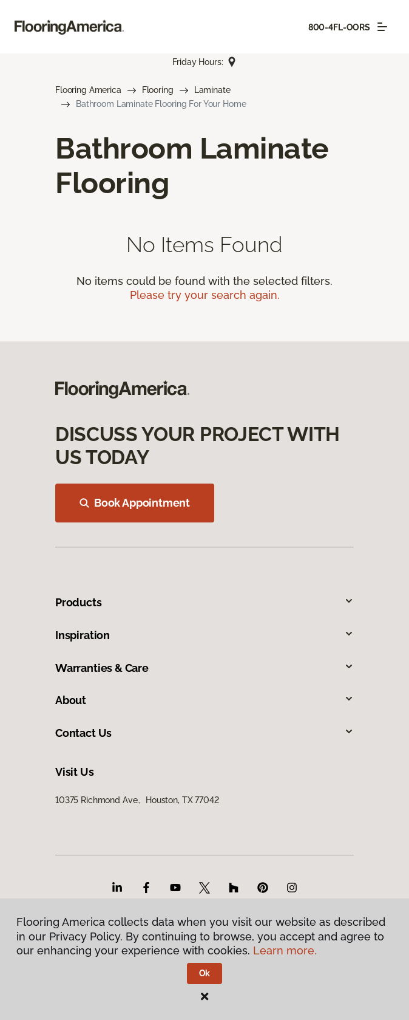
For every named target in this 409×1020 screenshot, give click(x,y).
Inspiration (204, 635)
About (204, 700)
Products (204, 602)
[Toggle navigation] (382, 27)
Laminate (212, 90)
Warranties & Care (204, 668)
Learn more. (285, 950)
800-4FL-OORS (339, 27)
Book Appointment (134, 502)
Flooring (158, 90)
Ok (205, 973)
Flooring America (88, 90)
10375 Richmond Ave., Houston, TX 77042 (137, 800)
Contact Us (204, 733)
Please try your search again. (205, 295)
